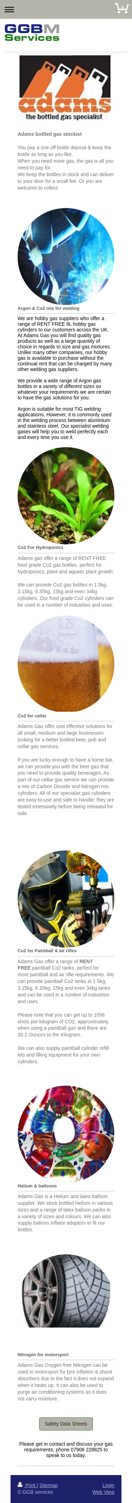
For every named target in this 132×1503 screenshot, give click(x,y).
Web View (103, 1492)
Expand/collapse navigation (66, 9)
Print (27, 1485)
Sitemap (48, 1485)
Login (108, 1485)
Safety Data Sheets (66, 1424)
